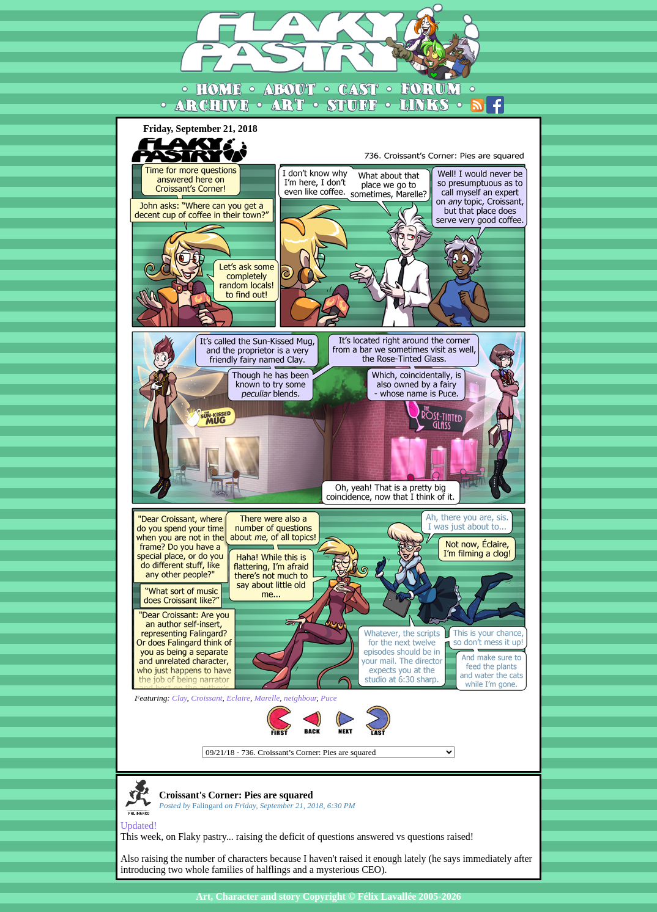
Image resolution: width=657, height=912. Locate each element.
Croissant (206, 697)
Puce (329, 697)
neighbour (300, 697)
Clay (179, 697)
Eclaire (238, 697)
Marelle (267, 697)
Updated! (139, 825)
